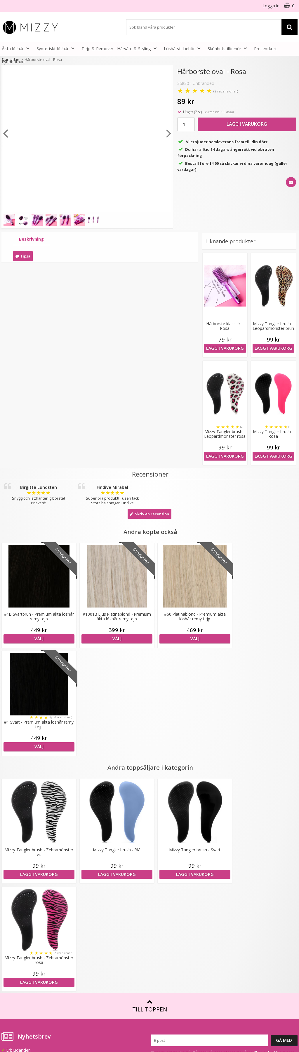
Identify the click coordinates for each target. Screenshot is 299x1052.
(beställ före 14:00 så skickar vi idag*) (255, 899)
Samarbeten (88, 899)
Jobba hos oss (90, 908)
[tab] (31, 239)
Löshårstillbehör (184, 48)
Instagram (236, 954)
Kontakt (9, 962)
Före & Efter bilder (169, 923)
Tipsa (22, 256)
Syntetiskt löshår (57, 48)
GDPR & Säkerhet (93, 926)
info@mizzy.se (15, 880)
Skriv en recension (149, 514)
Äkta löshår (17, 48)
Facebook (235, 936)
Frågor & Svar (14, 936)
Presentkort (265, 48)
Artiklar (157, 932)
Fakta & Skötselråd (169, 905)
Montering (161, 914)
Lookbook (86, 891)
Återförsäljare (89, 917)
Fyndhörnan (13, 61)
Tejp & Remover (97, 48)
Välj (37, 638)
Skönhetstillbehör (229, 48)
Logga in (271, 5)
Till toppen (149, 790)
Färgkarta (160, 882)
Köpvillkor (10, 944)
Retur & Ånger (15, 953)
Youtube (234, 945)
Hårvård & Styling (138, 48)
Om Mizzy (85, 882)
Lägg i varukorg (247, 124)
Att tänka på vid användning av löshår (181, 893)
